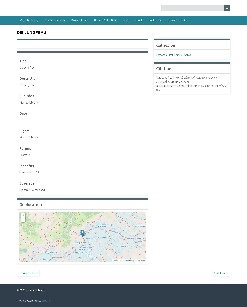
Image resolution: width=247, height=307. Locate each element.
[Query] (195, 8)
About (138, 20)
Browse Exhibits (177, 20)
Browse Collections (105, 20)
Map (126, 20)
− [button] (23, 220)
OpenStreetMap (127, 261)
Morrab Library (29, 20)
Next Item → (221, 273)
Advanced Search (54, 20)
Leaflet (115, 261)
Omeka (46, 300)
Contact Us (155, 20)
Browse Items (79, 20)
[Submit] (227, 8)
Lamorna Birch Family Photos (173, 54)
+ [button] (23, 215)
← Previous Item (28, 273)
